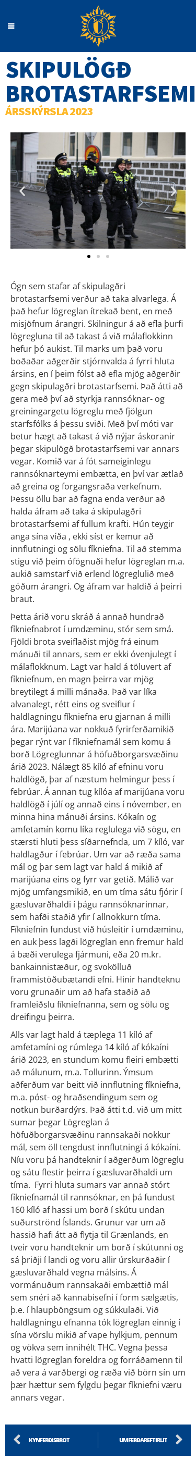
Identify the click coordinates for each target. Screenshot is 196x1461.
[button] (22, 190)
